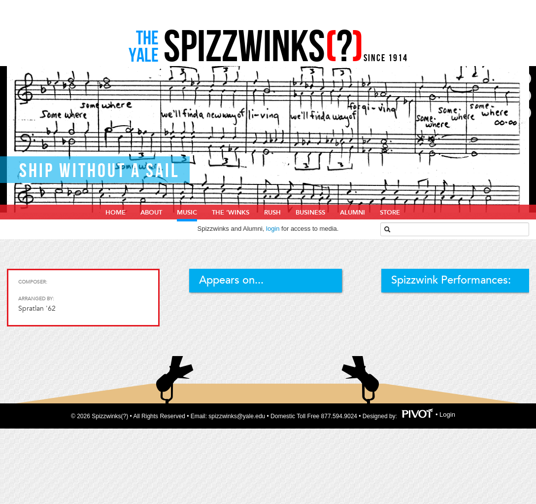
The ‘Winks (230, 212)
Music (187, 212)
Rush (272, 212)
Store (390, 212)
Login (447, 414)
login (272, 228)
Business (310, 212)
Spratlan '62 (37, 308)
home (115, 212)
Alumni (352, 212)
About (151, 212)
